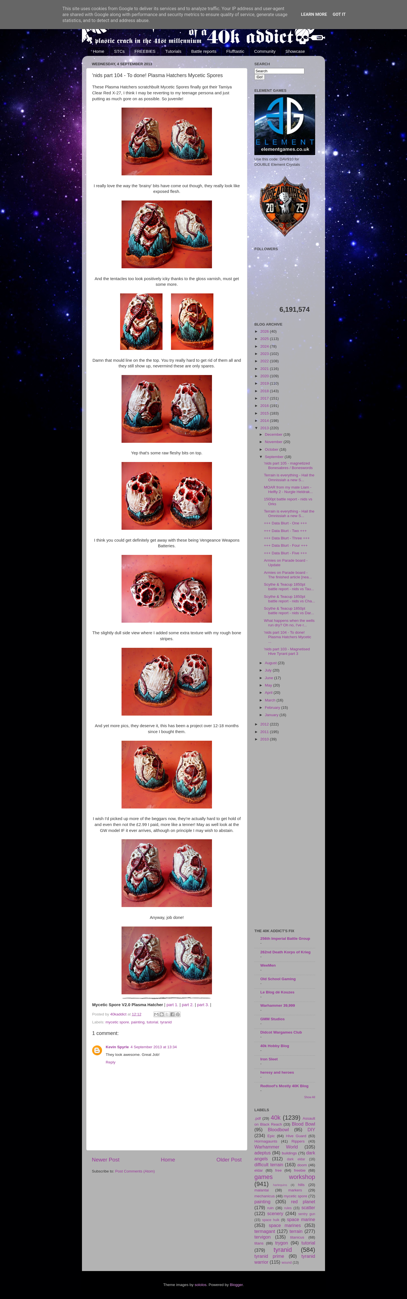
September (275, 457)
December (274, 434)
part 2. (188, 1004)
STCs (119, 51)
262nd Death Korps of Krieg (285, 952)
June (269, 678)
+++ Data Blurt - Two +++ (285, 531)
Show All (309, 1097)
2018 (265, 391)
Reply (111, 1062)
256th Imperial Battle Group (285, 938)
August (271, 663)
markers (295, 1190)
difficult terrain (268, 1164)
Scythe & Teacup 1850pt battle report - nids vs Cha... (289, 598)
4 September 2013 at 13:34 (154, 1047)
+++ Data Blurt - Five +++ (285, 553)
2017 (265, 398)
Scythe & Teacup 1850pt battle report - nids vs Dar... (289, 610)
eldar (258, 1170)
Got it (339, 14)
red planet (303, 1201)
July (269, 670)
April (269, 692)
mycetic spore (117, 1022)
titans (258, 1243)
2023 (265, 354)
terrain (295, 1231)
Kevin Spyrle (117, 1047)
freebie (300, 1170)
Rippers (298, 1141)
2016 (265, 406)
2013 (265, 428)
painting (137, 1022)
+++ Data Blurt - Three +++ (287, 538)
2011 (265, 732)
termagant (264, 1231)
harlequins (280, 1185)
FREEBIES (145, 51)
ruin (270, 1208)
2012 (265, 724)
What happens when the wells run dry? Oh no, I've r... (289, 622)
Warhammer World (276, 1146)
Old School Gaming (278, 979)
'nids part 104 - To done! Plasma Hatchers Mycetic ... (287, 637)
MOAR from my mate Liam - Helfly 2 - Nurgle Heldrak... (288, 489)
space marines (285, 1225)
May (269, 685)
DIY (311, 1129)
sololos (200, 1285)
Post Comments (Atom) (135, 1171)
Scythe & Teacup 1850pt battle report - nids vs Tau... (289, 586)
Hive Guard (296, 1136)
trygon (281, 1242)
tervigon (262, 1236)
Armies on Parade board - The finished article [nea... (288, 574)
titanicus (297, 1237)
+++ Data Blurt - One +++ (285, 523)
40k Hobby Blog (274, 1046)
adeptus (262, 1152)
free (278, 1170)
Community (265, 51)
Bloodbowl (278, 1129)
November (274, 442)
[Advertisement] (284, 835)
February (273, 707)
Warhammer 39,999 (277, 1005)
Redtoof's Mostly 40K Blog (284, 1086)
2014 (265, 421)
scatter (308, 1207)
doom (302, 1165)
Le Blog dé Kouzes (277, 992)
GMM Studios (272, 1019)
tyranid (166, 1022)
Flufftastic (235, 51)
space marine (301, 1219)
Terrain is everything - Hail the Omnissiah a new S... (289, 477)
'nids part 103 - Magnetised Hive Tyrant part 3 (287, 651)
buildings (289, 1153)
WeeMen (268, 965)
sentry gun (306, 1214)
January (272, 715)
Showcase (295, 51)
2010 (265, 739)
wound (287, 1263)
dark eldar (296, 1159)
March (270, 700)
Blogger (236, 1285)
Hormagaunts (265, 1141)
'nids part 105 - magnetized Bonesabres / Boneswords (288, 465)
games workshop (284, 1176)
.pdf (257, 1118)
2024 (265, 346)
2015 (265, 413)
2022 (265, 361)
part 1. (172, 1004)
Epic (271, 1136)
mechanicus (264, 1196)
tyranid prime (269, 1256)
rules (288, 1208)
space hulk (271, 1220)
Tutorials (173, 51)
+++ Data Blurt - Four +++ (286, 545)
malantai (261, 1190)
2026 (265, 331)
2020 (265, 376)
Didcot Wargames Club (281, 1032)
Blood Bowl (303, 1123)
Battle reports (203, 51)
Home (98, 51)
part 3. (203, 1004)
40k (276, 1117)
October (272, 449)
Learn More (314, 14)
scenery (275, 1213)
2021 (265, 369)
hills (301, 1185)
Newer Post (106, 1160)
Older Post (229, 1160)
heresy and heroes (277, 1072)
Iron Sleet (269, 1059)
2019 (265, 383)
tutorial (152, 1022)
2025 (265, 339)
